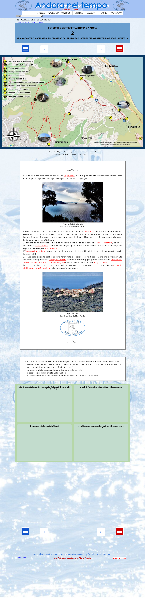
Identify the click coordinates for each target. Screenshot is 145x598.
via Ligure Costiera (57, 259)
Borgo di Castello (101, 262)
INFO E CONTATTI (104, 13)
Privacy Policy (22, 557)
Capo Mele (69, 176)
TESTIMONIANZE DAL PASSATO (53, 13)
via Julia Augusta (57, 262)
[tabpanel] (72, 33)
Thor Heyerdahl (51, 248)
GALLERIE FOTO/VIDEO (91, 13)
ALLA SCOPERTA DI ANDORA (116, 13)
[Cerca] (31, 16)
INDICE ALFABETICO (41, 13)
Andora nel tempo (71, 5)
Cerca (18, 16)
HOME (28, 13)
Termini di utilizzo (119, 558)
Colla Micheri (41, 245)
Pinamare (89, 231)
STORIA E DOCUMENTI (79, 13)
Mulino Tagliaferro (103, 243)
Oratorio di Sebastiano (35, 251)
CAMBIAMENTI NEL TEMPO (66, 13)
